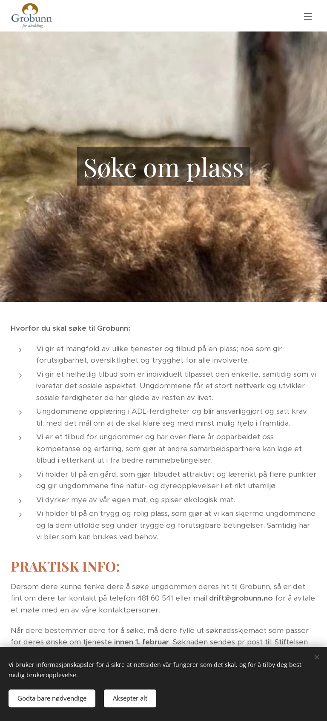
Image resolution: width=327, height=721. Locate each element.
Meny (308, 16)
